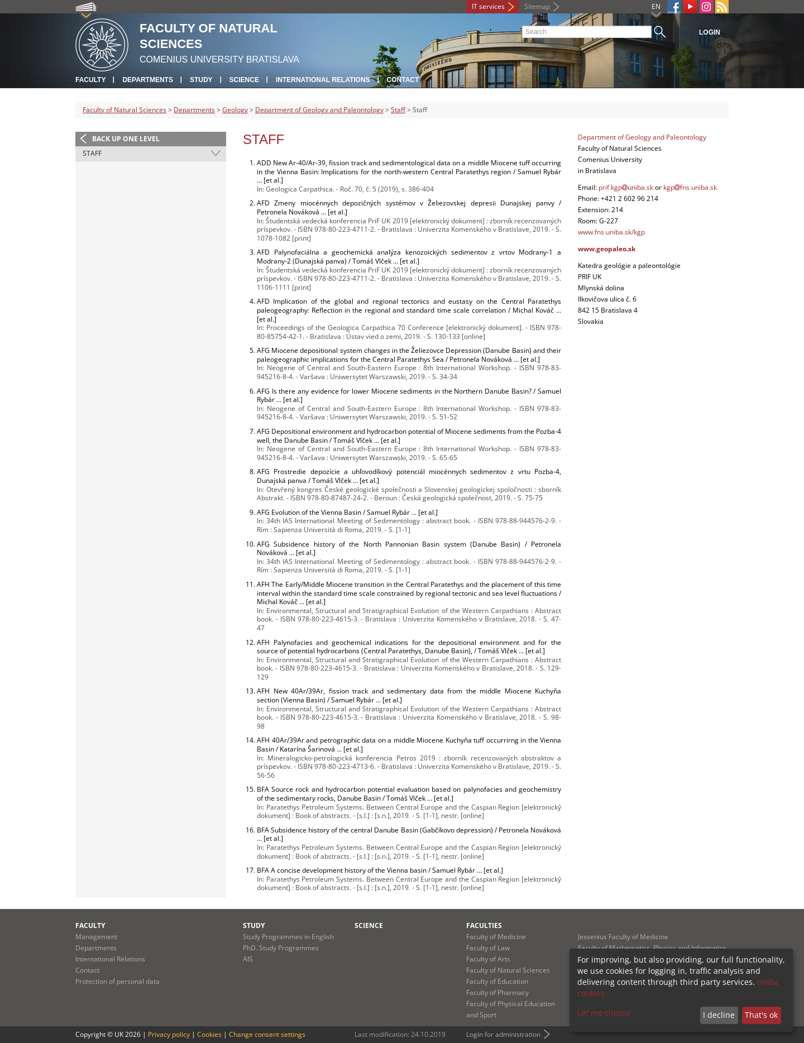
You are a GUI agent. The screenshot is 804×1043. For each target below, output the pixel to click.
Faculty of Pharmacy (497, 992)
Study (201, 80)
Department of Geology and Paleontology (319, 109)
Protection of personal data (117, 981)
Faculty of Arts (488, 959)
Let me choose (604, 1012)
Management (96, 936)
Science (244, 80)
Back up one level (126, 138)
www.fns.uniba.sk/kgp (611, 232)
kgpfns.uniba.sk (690, 187)
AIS (248, 959)
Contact (403, 80)
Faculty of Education (497, 981)
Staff (398, 109)
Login (709, 32)
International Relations (323, 80)
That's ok (761, 1014)
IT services (488, 6)
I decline (719, 1014)
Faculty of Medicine (496, 936)
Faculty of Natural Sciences (124, 109)
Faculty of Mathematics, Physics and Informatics (652, 948)
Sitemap (537, 6)
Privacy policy (169, 1034)
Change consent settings (267, 1034)
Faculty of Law (488, 948)
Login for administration (503, 1034)
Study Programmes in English (288, 936)
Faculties (484, 925)
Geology (235, 109)
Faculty (90, 80)
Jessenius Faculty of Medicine (623, 936)
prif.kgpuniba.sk (626, 187)
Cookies (209, 1034)
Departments (147, 80)
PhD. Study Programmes (281, 948)
